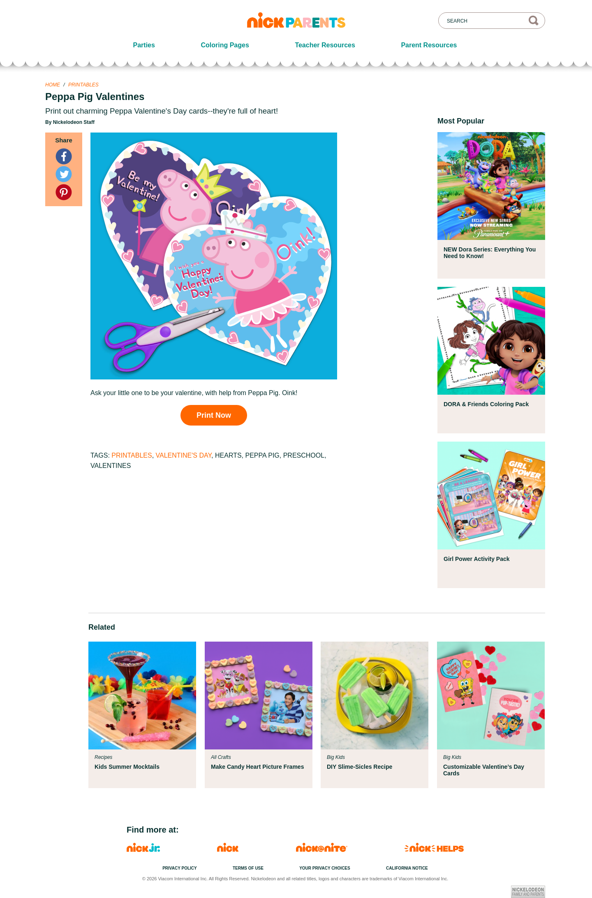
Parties (144, 45)
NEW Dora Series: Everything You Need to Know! (490, 252)
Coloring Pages (225, 45)
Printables (83, 85)
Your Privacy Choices (324, 868)
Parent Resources (429, 45)
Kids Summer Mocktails (127, 766)
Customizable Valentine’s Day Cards (483, 770)
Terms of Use (248, 868)
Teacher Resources (325, 45)
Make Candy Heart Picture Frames (257, 766)
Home (52, 85)
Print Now (214, 415)
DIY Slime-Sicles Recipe (359, 766)
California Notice (407, 868)
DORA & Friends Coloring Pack (486, 404)
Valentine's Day (184, 455)
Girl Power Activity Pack (477, 559)
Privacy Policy (179, 868)
